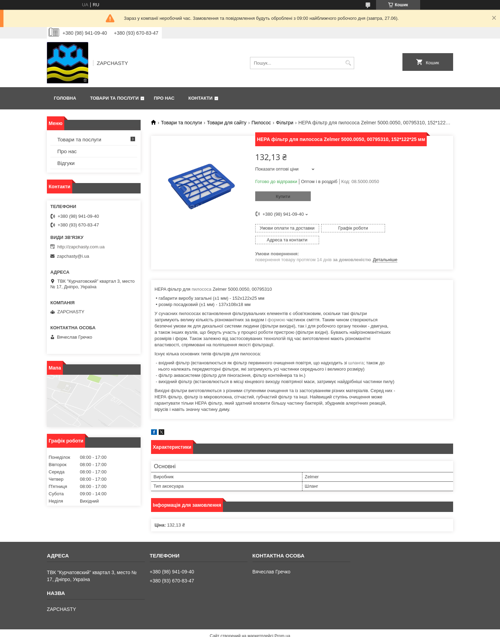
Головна (65, 98)
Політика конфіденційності (290, 630)
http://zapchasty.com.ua (81, 246)
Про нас (164, 98)
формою (276, 308)
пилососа (201, 277)
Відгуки (66, 163)
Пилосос (261, 122)
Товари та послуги (114, 98)
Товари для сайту (227, 122)
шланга (356, 351)
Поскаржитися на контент (236, 630)
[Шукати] (348, 63)
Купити (283, 196)
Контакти (201, 98)
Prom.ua (282, 624)
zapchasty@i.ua (73, 256)
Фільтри (284, 122)
